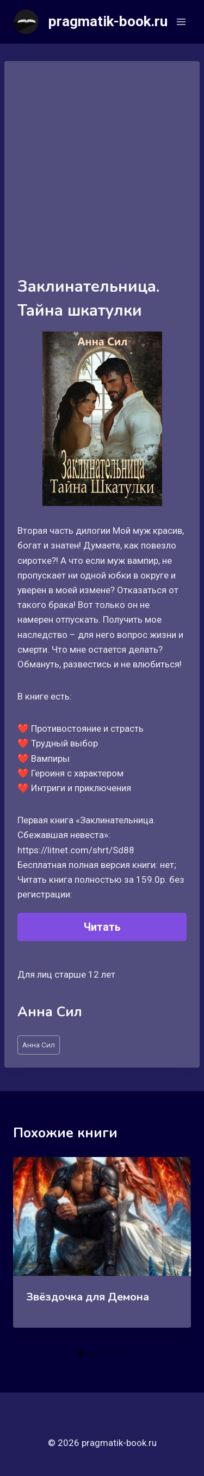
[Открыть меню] (181, 21)
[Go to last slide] (32, 1250)
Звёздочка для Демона (87, 1297)
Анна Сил (38, 1044)
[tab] (80, 1353)
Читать (102, 926)
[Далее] (171, 1250)
